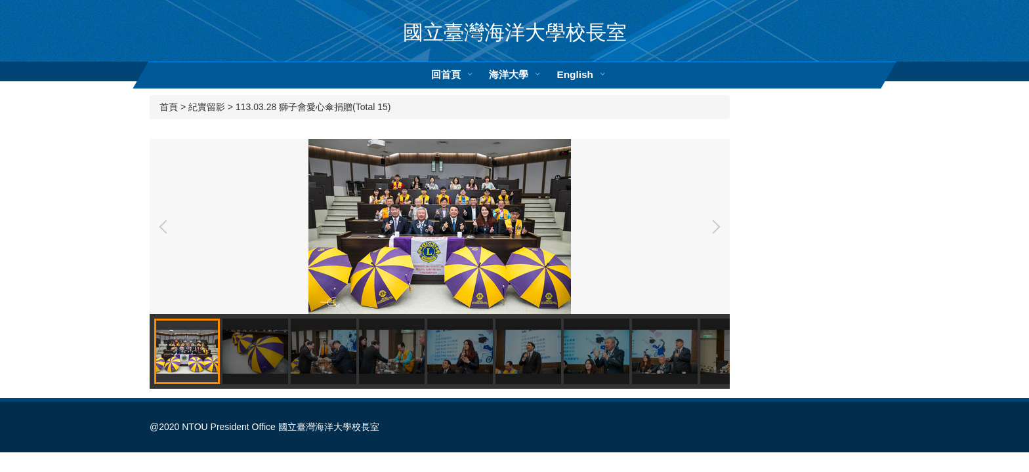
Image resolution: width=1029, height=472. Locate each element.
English (574, 74)
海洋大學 (508, 74)
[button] (166, 226)
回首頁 (446, 74)
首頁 (168, 107)
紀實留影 (206, 107)
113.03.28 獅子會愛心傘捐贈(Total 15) (313, 107)
